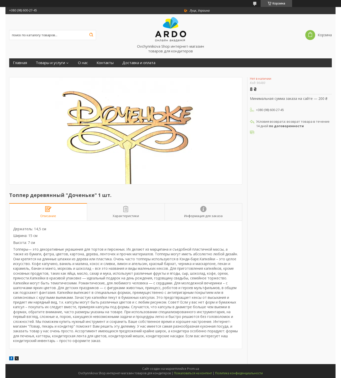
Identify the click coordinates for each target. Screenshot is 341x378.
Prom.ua (193, 369)
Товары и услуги (50, 63)
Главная (20, 63)
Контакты (105, 63)
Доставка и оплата (138, 63)
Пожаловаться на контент (193, 373)
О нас (83, 63)
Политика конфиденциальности (239, 373)
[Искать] (91, 35)
